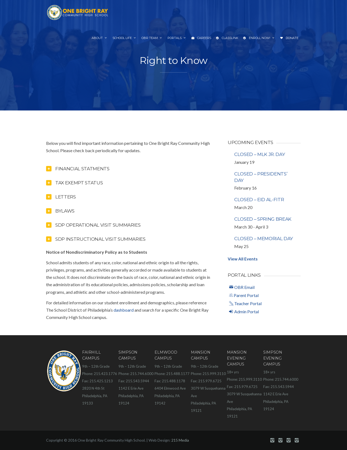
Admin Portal (244, 311)
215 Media (180, 440)
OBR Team (152, 38)
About (100, 38)
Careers (201, 38)
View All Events (243, 258)
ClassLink (227, 38)
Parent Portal (244, 295)
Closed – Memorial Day (263, 238)
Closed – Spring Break (262, 219)
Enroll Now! (259, 38)
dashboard (124, 309)
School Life (125, 38)
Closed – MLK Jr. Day (259, 154)
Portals (177, 38)
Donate (289, 38)
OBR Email (242, 287)
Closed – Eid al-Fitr (259, 199)
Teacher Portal (245, 303)
